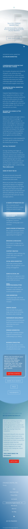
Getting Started (14, 374)
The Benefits (14, 392)
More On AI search (14, 381)
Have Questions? (14, 38)
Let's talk (14, 461)
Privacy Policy (14, 495)
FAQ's (14, 387)
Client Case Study (14, 492)
